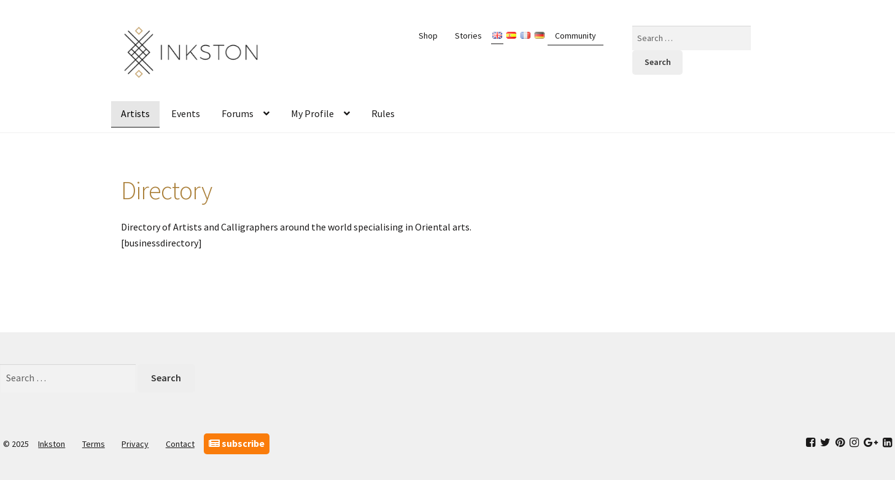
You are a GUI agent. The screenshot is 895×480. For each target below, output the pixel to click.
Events (185, 113)
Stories (468, 35)
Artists (135, 113)
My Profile (312, 113)
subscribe (237, 443)
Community (575, 35)
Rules (383, 113)
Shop (428, 35)
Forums (238, 113)
